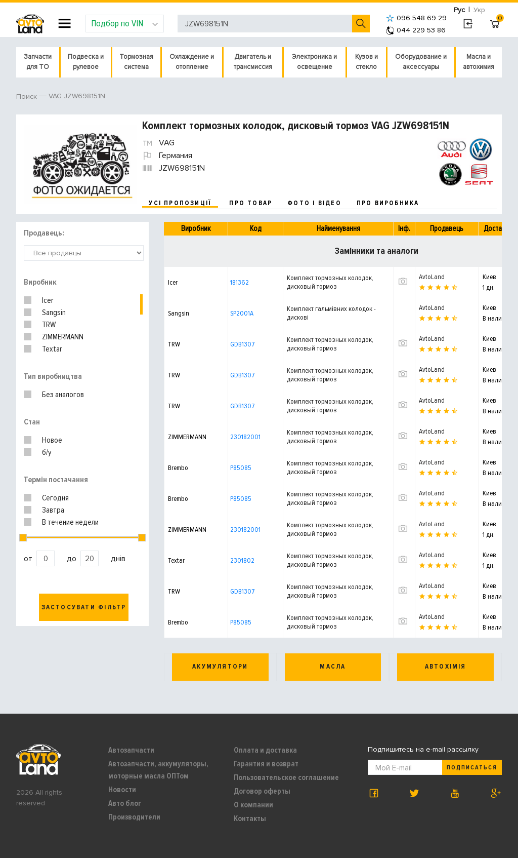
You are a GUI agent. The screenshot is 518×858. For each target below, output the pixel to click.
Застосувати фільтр (83, 607)
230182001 (245, 437)
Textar (52, 349)
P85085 (240, 467)
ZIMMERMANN (62, 337)
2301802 (242, 560)
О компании (253, 804)
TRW (49, 325)
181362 (239, 282)
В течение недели (70, 522)
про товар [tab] (250, 203)
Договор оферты (262, 791)
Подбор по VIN (124, 23)
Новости (122, 789)
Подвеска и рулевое (86, 62)
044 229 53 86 (416, 30)
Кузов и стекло (366, 62)
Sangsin (54, 312)
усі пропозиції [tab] (180, 203)
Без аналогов (63, 394)
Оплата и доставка (265, 750)
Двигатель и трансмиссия (253, 62)
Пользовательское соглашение (286, 777)
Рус (459, 10)
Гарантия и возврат (266, 763)
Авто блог (124, 803)
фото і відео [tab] (314, 203)
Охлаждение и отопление (191, 62)
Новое (52, 440)
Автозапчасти (131, 750)
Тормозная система (136, 62)
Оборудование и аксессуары (421, 62)
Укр (479, 10)
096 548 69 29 (416, 18)
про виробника (388, 203)
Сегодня (55, 498)
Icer (47, 300)
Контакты (250, 818)
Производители (134, 817)
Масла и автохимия (478, 62)
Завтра (53, 510)
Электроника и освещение (314, 62)
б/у (47, 452)
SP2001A (241, 313)
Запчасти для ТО (38, 62)
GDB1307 (242, 344)
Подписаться (472, 767)
